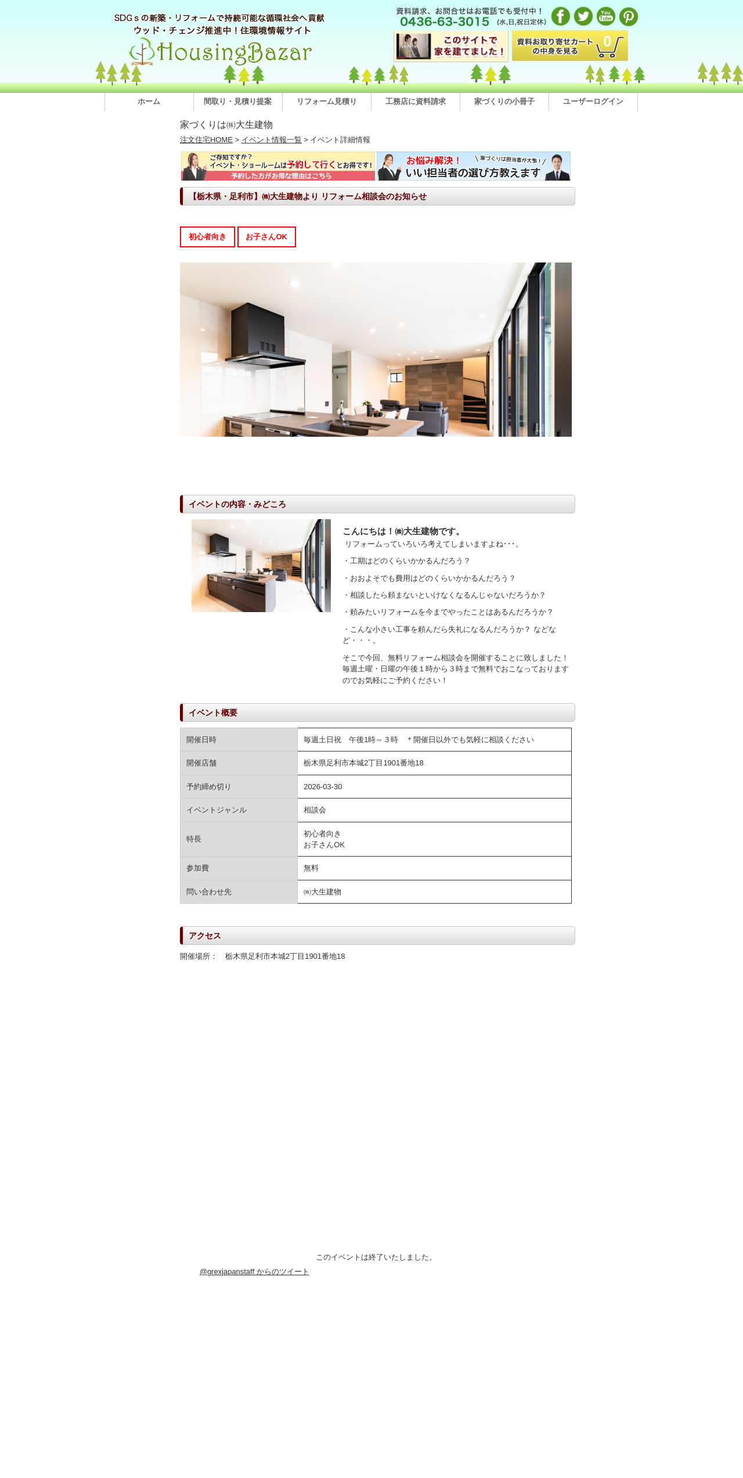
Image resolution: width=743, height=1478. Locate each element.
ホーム (149, 101)
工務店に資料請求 (415, 101)
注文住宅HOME (206, 139)
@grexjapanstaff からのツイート (254, 1271)
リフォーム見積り (327, 101)
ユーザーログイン (593, 101)
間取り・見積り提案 (238, 101)
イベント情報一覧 (271, 139)
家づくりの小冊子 (504, 101)
